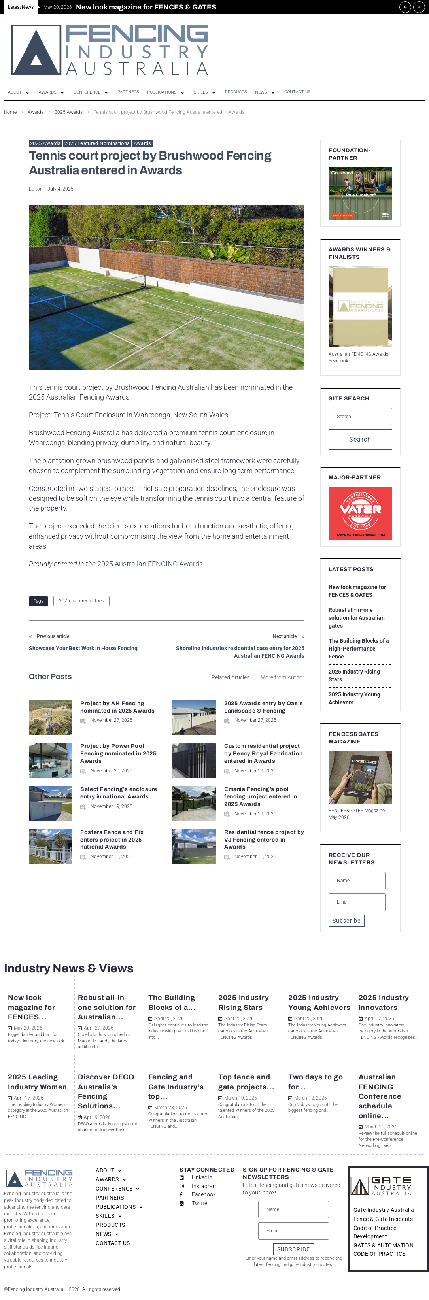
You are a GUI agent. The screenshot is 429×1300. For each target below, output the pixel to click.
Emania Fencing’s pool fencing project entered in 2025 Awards (260, 796)
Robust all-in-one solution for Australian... (107, 1007)
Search (360, 439)
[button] (19, 92)
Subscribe (347, 920)
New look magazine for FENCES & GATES (357, 591)
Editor (35, 189)
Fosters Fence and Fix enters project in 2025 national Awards (112, 839)
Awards (142, 143)
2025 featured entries (81, 601)
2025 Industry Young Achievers (354, 698)
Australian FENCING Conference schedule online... (380, 1096)
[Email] (357, 902)
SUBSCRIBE (293, 1249)
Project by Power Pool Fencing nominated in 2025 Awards (118, 753)
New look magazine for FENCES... (31, 1007)
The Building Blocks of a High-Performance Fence (359, 649)
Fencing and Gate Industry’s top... (176, 1086)
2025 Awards (45, 143)
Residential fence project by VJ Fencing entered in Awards (264, 839)
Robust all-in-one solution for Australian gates (357, 618)
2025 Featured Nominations (97, 143)
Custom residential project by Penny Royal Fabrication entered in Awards (263, 753)
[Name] (357, 880)
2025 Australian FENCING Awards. (150, 564)
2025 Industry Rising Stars (354, 675)
